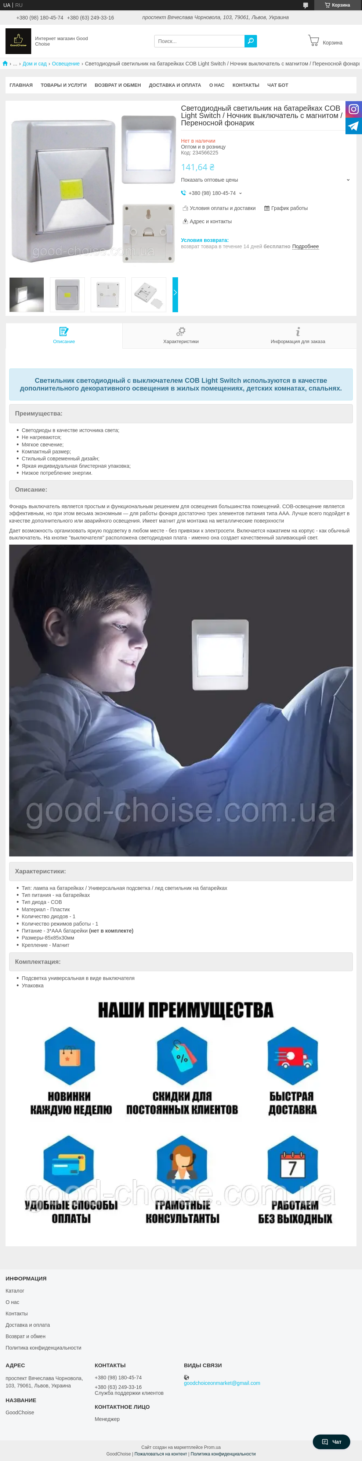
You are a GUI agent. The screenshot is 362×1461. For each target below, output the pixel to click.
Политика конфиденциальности (44, 1348)
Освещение (66, 64)
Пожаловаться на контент (160, 1454)
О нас (217, 85)
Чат (331, 1442)
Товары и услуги (64, 85)
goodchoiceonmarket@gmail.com (222, 1383)
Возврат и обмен (118, 85)
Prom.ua (212, 1447)
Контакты (245, 85)
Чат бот (277, 85)
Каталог (15, 1291)
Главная (21, 85)
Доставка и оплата (175, 85)
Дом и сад (35, 64)
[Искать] (251, 41)
